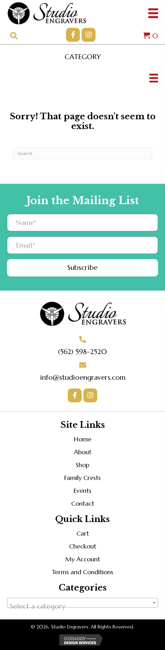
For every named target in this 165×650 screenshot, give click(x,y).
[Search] (82, 153)
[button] (73, 35)
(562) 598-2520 (82, 351)
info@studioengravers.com (82, 377)
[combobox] (82, 603)
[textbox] (82, 606)
